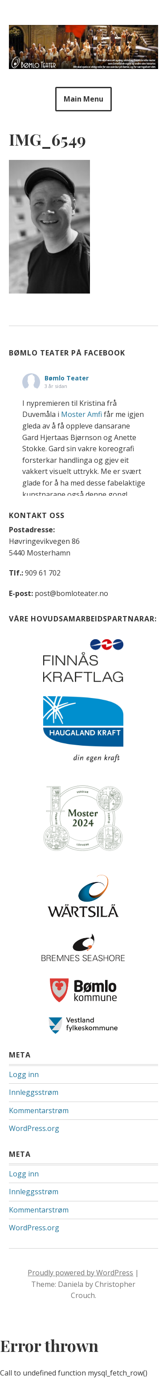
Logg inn (24, 1074)
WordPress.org (34, 1128)
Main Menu (83, 99)
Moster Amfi (81, 414)
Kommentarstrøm (39, 1110)
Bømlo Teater (67, 378)
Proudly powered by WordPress (80, 1273)
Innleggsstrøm (33, 1092)
